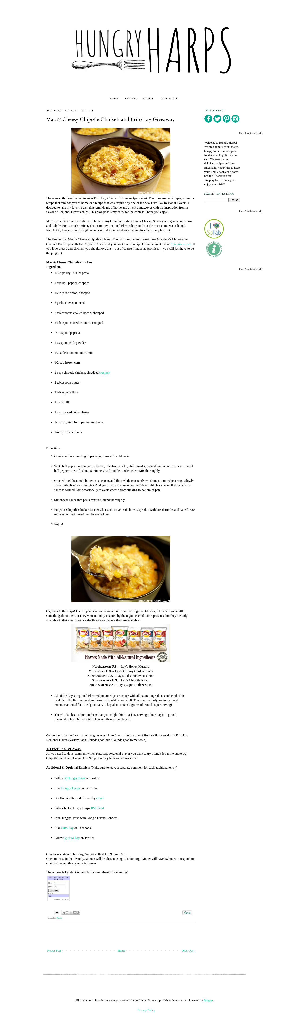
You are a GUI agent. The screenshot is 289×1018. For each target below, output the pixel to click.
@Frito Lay (72, 838)
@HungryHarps (74, 778)
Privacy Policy (146, 1010)
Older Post (188, 950)
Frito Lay (67, 828)
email (100, 798)
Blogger (208, 1000)
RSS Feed (97, 808)
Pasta (59, 917)
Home (121, 950)
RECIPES (131, 98)
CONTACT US (170, 98)
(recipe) (104, 372)
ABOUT (148, 98)
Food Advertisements (249, 133)
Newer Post (54, 950)
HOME (113, 98)
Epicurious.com (181, 244)
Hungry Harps (70, 788)
